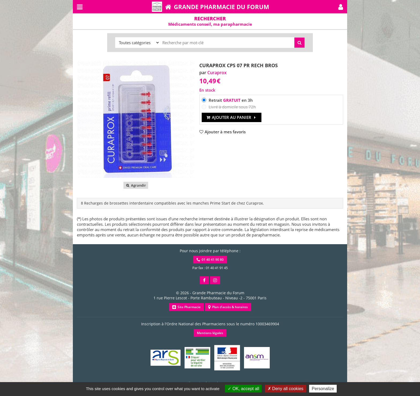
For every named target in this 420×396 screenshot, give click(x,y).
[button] (340, 6)
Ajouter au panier (231, 117)
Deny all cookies (285, 388)
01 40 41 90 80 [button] (210, 259)
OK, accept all (243, 388)
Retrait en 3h (231, 100)
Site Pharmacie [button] (186, 307)
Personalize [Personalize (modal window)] (323, 388)
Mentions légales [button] (210, 333)
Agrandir (136, 185)
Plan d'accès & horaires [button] (228, 307)
